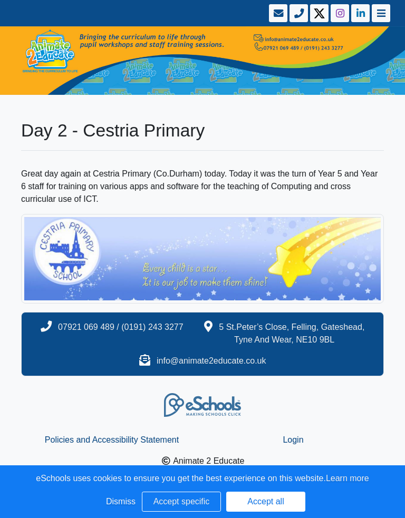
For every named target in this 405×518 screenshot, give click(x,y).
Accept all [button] (265, 501)
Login (293, 439)
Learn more (347, 478)
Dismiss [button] (121, 501)
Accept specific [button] (181, 501)
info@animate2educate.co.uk (211, 360)
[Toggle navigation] (380, 13)
